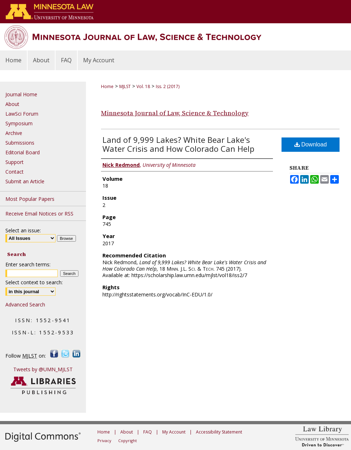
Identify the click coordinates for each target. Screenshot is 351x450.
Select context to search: (34, 282)
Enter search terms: (28, 264)
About (12, 104)
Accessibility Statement (219, 432)
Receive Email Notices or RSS (39, 213)
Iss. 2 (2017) (167, 86)
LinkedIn (76, 353)
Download (310, 144)
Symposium (19, 123)
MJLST (125, 86)
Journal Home (21, 94)
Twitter (65, 353)
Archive (13, 133)
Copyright (127, 440)
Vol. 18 (143, 86)
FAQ (147, 432)
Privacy (104, 440)
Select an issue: (23, 230)
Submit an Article (24, 181)
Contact (14, 171)
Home (107, 86)
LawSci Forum (21, 113)
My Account (174, 432)
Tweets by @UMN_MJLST (43, 369)
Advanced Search (25, 304)
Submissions (19, 142)
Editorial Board (22, 152)
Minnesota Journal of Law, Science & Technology (175, 112)
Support (14, 162)
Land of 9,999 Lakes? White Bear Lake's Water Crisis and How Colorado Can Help (178, 144)
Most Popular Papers (29, 198)
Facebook (54, 353)
